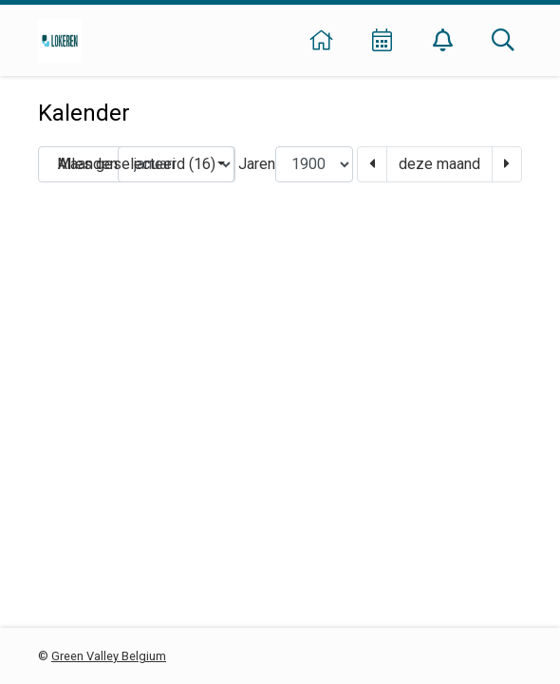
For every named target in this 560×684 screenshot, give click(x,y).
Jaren (256, 164)
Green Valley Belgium (108, 656)
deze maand (439, 164)
